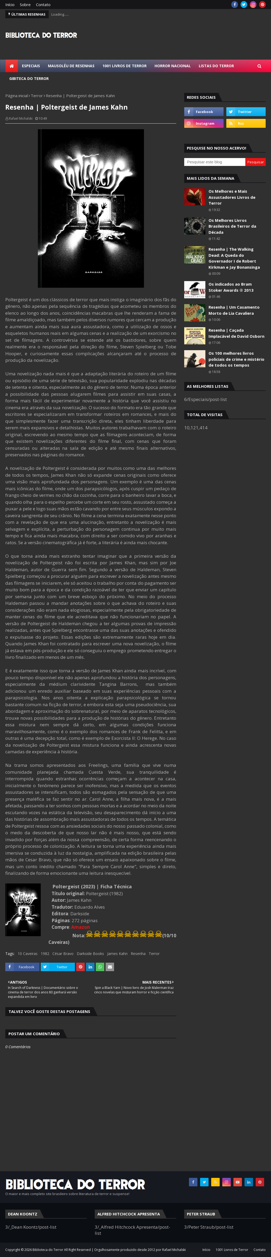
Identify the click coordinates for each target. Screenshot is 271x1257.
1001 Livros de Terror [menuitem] (124, 65)
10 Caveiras (28, 953)
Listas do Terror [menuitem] (216, 65)
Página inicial (16, 95)
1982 (45, 953)
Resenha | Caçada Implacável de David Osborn (236, 333)
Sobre (25, 4)
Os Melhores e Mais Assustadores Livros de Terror (232, 197)
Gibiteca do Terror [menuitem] (29, 78)
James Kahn (117, 953)
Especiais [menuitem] (31, 65)
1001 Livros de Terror (232, 1249)
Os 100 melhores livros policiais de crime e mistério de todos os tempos (236, 359)
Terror (37, 95)
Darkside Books (90, 953)
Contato (43, 4)
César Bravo (63, 953)
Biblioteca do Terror (48, 1249)
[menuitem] (11, 66)
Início (10, 4)
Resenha (138, 953)
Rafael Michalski (21, 118)
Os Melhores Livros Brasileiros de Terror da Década (232, 226)
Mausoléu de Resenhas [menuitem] (71, 65)
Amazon (80, 927)
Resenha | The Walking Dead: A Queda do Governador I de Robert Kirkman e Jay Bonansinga (234, 258)
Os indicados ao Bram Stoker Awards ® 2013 (231, 287)
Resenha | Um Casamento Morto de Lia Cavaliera (234, 310)
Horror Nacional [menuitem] (173, 65)
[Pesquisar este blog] (214, 162)
